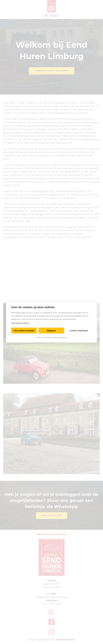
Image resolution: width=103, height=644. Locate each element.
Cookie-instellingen (79, 330)
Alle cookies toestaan (24, 330)
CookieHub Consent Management (55, 337)
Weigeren (51, 330)
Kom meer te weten (20, 322)
